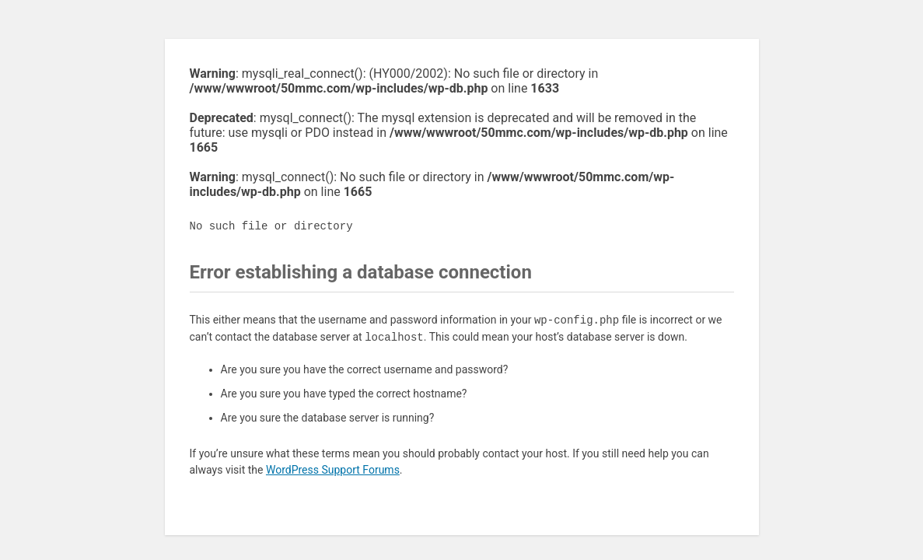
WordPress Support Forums (333, 470)
